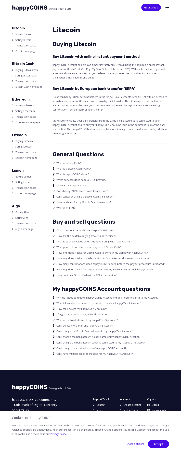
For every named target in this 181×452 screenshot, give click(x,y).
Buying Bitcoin (23, 34)
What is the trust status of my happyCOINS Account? (87, 320)
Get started (151, 7)
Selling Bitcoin (23, 40)
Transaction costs (25, 45)
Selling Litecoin (23, 146)
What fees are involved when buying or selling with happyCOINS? (94, 241)
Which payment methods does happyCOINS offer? (85, 230)
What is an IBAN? (66, 208)
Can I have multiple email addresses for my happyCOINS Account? (94, 353)
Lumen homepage (25, 193)
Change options (135, 443)
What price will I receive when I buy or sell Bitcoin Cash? (88, 247)
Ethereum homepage (27, 122)
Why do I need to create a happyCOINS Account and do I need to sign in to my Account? (107, 297)
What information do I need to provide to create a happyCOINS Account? (98, 303)
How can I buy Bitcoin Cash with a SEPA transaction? (86, 275)
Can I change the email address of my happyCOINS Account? (91, 348)
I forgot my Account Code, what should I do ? (82, 314)
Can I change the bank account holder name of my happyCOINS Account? (98, 336)
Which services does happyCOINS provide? (81, 179)
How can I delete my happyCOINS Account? (81, 308)
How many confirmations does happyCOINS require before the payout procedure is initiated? (110, 264)
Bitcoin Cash (156, 410)
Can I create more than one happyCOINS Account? (85, 325)
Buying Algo (22, 212)
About (99, 410)
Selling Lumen (23, 182)
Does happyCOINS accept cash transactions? (82, 191)
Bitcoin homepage (25, 51)
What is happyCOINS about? (72, 174)
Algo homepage (24, 229)
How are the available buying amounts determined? (86, 236)
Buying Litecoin (24, 141)
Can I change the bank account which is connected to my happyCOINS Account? (102, 342)
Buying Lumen (23, 176)
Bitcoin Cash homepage (29, 86)
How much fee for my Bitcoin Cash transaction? (83, 202)
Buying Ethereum (25, 105)
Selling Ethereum (25, 111)
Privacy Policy (58, 434)
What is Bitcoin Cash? (68, 163)
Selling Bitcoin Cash (26, 75)
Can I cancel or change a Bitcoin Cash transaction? (85, 196)
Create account (132, 404)
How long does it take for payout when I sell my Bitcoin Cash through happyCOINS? (104, 269)
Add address (130, 410)
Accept (158, 444)
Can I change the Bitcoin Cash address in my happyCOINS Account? (95, 331)
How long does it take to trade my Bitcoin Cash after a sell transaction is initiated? (104, 258)
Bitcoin (153, 404)
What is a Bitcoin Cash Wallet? (73, 168)
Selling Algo (21, 217)
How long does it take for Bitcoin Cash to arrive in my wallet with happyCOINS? (102, 252)
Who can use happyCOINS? (72, 185)
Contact (100, 404)
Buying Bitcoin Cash (26, 70)
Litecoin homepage (26, 157)
